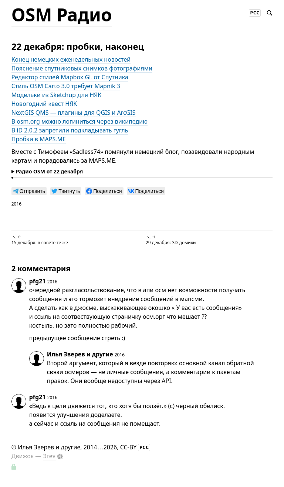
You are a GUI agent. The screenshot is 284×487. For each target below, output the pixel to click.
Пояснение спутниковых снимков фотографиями (81, 68)
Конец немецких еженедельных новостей (71, 59)
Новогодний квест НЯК (44, 104)
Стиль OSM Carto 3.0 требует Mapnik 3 (65, 86)
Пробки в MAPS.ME (38, 139)
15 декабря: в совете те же (39, 242)
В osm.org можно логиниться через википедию (79, 121)
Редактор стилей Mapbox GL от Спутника (69, 77)
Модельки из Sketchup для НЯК (56, 95)
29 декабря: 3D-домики (171, 242)
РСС (255, 13)
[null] (29, 191)
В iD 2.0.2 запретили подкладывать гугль (69, 130)
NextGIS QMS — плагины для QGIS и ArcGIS (73, 112)
